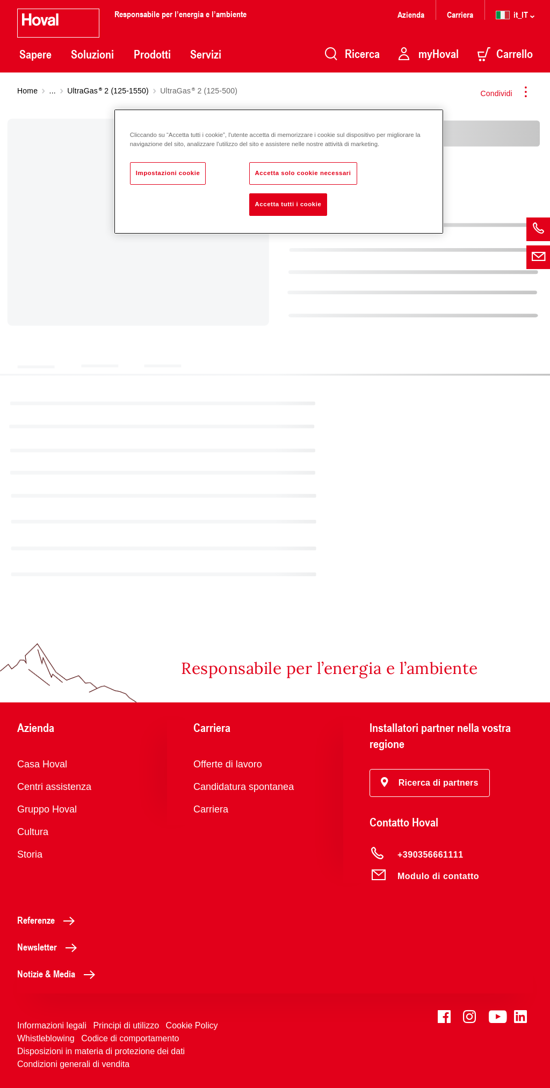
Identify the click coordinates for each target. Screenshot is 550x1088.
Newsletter (50, 947)
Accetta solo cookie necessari (303, 173)
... (52, 90)
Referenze (49, 920)
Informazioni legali (51, 1025)
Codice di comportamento (130, 1038)
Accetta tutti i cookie (288, 204)
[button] (430, 783)
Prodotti (152, 54)
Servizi (205, 54)
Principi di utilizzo (126, 1025)
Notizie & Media (59, 974)
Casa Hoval (42, 764)
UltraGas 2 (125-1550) (108, 90)
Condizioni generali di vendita (73, 1064)
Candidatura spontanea (243, 786)
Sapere (35, 54)
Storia (29, 854)
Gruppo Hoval (47, 809)
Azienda (410, 14)
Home (27, 90)
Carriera (460, 14)
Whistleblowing (46, 1038)
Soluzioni (92, 54)
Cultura (32, 831)
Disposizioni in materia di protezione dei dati (101, 1051)
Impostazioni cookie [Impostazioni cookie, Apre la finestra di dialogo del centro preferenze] (168, 173)
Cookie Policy (192, 1025)
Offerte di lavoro (227, 764)
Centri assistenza (54, 786)
